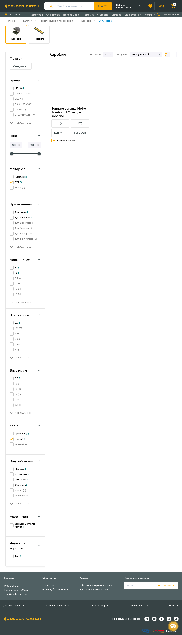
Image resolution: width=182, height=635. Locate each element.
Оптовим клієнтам (138, 605)
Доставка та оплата (13, 605)
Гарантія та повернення (57, 605)
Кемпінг (149, 14)
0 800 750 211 (12, 585)
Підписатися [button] (166, 585)
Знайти (102, 6)
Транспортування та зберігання (56, 21)
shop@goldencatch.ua (15, 594)
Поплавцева (71, 14)
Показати (95, 54)
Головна (11, 21)
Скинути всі (20, 66)
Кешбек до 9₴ (63, 140)
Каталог (27, 21)
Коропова (36, 14)
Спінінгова (53, 14)
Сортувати (122, 54)
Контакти (174, 605)
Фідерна (102, 14)
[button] (150, 6)
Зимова (116, 14)
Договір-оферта (99, 605)
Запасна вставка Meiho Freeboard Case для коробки (68, 112)
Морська (88, 14)
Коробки (86, 21)
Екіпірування (133, 14)
